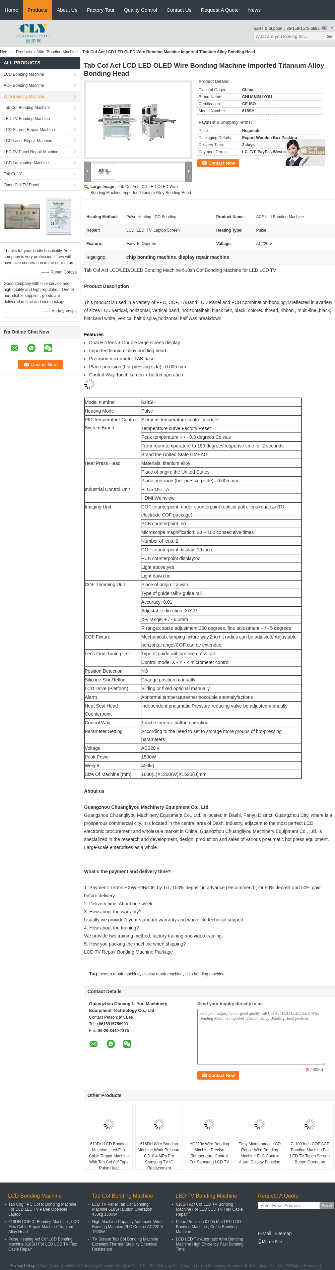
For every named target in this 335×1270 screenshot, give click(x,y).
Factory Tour (101, 10)
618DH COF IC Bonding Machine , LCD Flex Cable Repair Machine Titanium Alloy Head (43, 1226)
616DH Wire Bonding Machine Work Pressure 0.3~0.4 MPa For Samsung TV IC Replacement (159, 1156)
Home (11, 10)
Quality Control (140, 10)
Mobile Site (270, 1241)
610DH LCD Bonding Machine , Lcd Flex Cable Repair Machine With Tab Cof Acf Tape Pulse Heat (109, 1156)
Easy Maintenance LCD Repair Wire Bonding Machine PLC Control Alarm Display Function (260, 1153)
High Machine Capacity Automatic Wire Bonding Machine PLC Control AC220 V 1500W (127, 1226)
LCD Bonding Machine (24, 74)
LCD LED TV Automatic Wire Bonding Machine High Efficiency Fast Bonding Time (210, 1244)
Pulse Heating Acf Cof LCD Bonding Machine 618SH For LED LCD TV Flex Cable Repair (42, 1244)
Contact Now (221, 163)
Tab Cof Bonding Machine (27, 107)
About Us (67, 10)
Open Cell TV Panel (21, 185)
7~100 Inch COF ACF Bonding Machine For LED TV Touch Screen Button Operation (310, 1153)
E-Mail (264, 1233)
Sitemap (282, 1233)
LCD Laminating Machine (26, 163)
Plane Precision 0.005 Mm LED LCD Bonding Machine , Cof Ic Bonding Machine (208, 1226)
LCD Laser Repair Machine (28, 140)
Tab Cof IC (13, 174)
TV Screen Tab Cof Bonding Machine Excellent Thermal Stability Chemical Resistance (125, 1244)
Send (327, 1205)
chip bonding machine (204, 974)
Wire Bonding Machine (57, 52)
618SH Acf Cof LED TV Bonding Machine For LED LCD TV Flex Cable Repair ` (209, 1209)
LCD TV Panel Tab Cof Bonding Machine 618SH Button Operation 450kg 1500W (122, 1209)
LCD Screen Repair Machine (29, 129)
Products (37, 10)
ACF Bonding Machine (24, 85)
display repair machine (162, 974)
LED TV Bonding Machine (27, 118)
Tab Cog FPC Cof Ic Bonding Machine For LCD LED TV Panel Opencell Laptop (42, 1209)
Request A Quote (220, 10)
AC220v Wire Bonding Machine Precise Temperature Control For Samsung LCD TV (209, 1153)
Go (329, 36)
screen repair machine (120, 974)
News (254, 10)
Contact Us (178, 10)
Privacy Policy (22, 1265)
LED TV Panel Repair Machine (31, 151)
